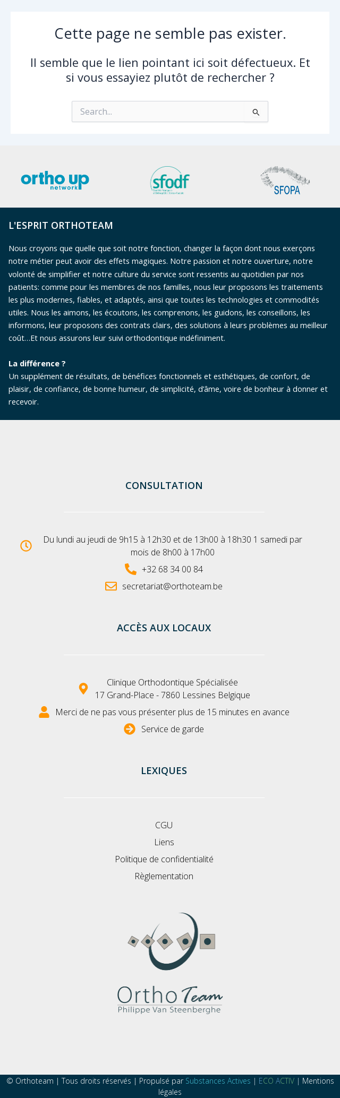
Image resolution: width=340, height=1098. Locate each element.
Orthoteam (34, 1081)
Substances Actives (218, 1081)
